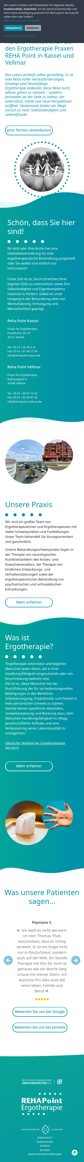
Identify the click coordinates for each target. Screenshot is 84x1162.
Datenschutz (45, 1141)
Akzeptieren (13, 28)
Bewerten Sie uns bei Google (40, 1011)
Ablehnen (33, 28)
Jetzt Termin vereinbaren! (29, 130)
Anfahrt (45, 1145)
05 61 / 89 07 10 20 (25, 393)
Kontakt (45, 1150)
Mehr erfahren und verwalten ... (23, 20)
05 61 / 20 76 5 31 (24, 347)
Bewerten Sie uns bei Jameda (39, 1027)
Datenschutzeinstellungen (45, 1154)
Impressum (45, 1137)
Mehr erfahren (29, 602)
